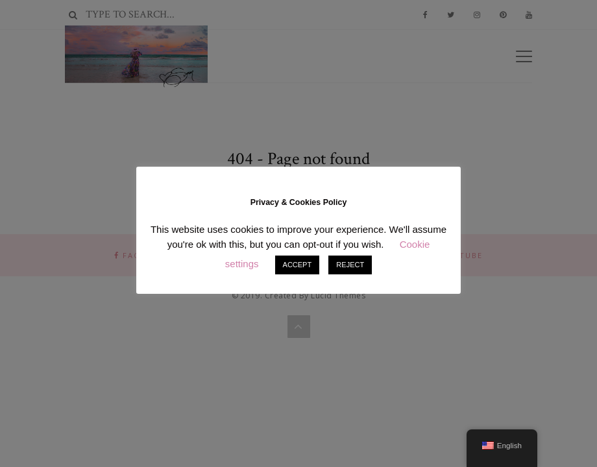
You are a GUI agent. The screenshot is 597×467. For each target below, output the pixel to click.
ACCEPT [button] (297, 265)
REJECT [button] (350, 265)
